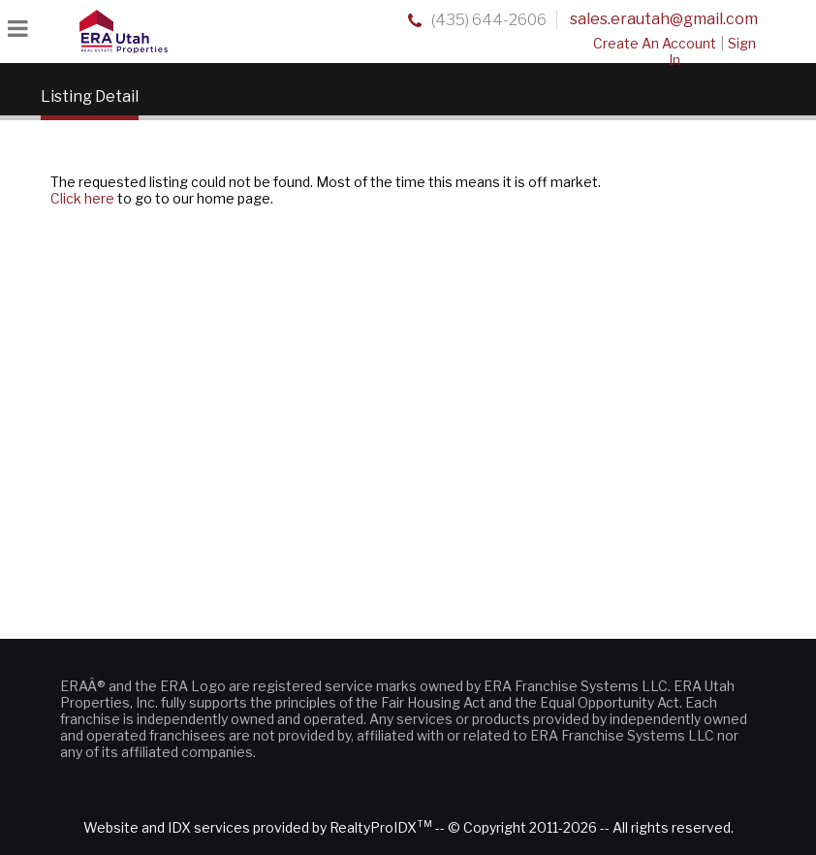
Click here (82, 198)
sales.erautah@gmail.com (664, 19)
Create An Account (654, 43)
